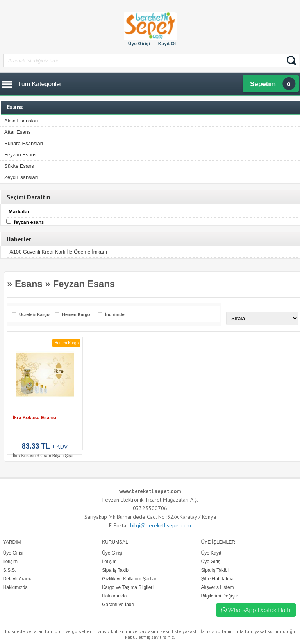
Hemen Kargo (76, 314)
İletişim (109, 561)
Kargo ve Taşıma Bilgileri (128, 587)
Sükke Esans (19, 166)
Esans (29, 283)
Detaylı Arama (17, 578)
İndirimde (115, 314)
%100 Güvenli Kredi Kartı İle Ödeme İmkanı (58, 252)
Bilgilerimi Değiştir (219, 596)
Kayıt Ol (167, 43)
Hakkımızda (114, 596)
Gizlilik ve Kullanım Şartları (130, 578)
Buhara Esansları (23, 143)
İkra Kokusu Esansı (34, 417)
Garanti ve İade (118, 604)
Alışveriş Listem (217, 587)
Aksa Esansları (21, 121)
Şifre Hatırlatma (217, 578)
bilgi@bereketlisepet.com (160, 525)
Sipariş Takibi (215, 570)
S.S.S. (9, 570)
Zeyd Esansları (21, 177)
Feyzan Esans (20, 155)
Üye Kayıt (211, 553)
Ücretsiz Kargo (34, 314)
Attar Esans (17, 132)
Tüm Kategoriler (40, 84)
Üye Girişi (139, 43)
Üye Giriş (210, 561)
